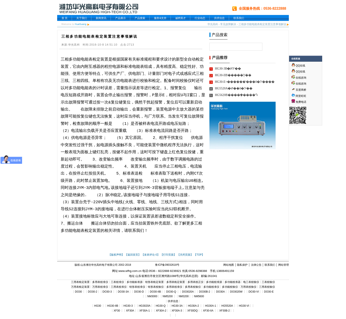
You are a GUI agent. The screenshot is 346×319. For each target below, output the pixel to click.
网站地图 (228, 264)
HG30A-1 (210, 305)
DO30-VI (253, 291)
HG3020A (144, 305)
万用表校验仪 (248, 286)
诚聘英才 (180, 18)
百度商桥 (298, 89)
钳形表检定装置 (154, 282)
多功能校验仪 (230, 286)
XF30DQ (192, 310)
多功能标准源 (135, 282)
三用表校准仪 (119, 286)
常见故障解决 (228, 24)
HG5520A (227, 305)
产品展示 (120, 18)
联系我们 (238, 18)
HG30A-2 (193, 305)
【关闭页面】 (185, 254)
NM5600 (199, 296)
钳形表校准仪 (137, 286)
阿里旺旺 (300, 96)
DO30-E (269, 291)
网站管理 (283, 264)
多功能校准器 (233, 282)
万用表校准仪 (100, 286)
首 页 (65, 18)
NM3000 (152, 296)
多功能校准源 (214, 282)
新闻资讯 (101, 18)
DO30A (220, 291)
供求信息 (219, 18)
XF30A (130, 310)
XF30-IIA (208, 310)
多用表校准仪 (100, 282)
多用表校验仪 (193, 286)
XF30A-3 (177, 310)
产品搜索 (140, 18)
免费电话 (298, 101)
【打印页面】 (168, 254)
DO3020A (188, 291)
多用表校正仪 (195, 282)
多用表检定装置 (175, 282)
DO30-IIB (155, 291)
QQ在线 (298, 65)
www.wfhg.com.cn (129, 271)
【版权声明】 (116, 254)
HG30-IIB (112, 305)
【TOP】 (199, 254)
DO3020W (236, 291)
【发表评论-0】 (150, 254)
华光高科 (212, 24)
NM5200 (168, 296)
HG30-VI (244, 305)
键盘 (164, 152)
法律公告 (256, 264)
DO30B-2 (204, 291)
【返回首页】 (133, 254)
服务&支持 (160, 18)
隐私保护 (242, 264)
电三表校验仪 (251, 282)
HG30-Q (161, 305)
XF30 (117, 310)
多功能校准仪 (211, 286)
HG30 (97, 305)
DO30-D (139, 291)
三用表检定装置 (80, 282)
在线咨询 (298, 77)
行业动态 (200, 18)
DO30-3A (123, 291)
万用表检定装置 (80, 286)
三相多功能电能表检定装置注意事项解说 (262, 24)
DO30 (78, 291)
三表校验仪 (268, 282)
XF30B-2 (224, 310)
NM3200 (184, 296)
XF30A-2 (161, 310)
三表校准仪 (117, 282)
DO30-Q (171, 291)
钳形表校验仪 (156, 286)
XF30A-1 (144, 310)
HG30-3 (128, 305)
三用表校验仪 (267, 286)
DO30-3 (107, 291)
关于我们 (81, 18)
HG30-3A (177, 305)
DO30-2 (92, 291)
